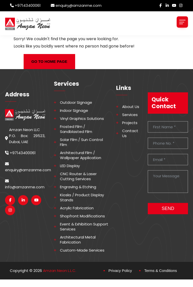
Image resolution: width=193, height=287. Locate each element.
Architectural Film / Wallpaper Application (84, 155)
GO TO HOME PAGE (49, 61)
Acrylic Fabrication (80, 208)
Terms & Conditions (160, 270)
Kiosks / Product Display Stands (85, 198)
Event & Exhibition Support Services (87, 227)
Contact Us (130, 141)
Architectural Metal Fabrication (81, 240)
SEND (168, 219)
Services (130, 122)
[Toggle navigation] (182, 22)
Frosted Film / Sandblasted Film (79, 129)
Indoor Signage (77, 110)
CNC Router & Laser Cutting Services (81, 176)
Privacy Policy (120, 270)
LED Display (73, 165)
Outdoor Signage (79, 102)
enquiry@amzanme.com (79, 5)
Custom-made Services (85, 250)
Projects (129, 130)
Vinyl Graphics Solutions (85, 118)
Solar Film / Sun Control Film (84, 142)
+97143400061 (28, 5)
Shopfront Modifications (85, 216)
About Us (130, 114)
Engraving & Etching (81, 186)
